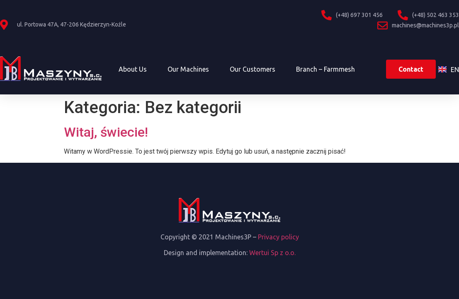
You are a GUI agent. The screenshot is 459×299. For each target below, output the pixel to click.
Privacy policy (278, 237)
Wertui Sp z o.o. (272, 252)
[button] (411, 69)
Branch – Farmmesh (325, 69)
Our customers (252, 69)
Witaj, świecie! (106, 132)
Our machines (188, 69)
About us (133, 69)
